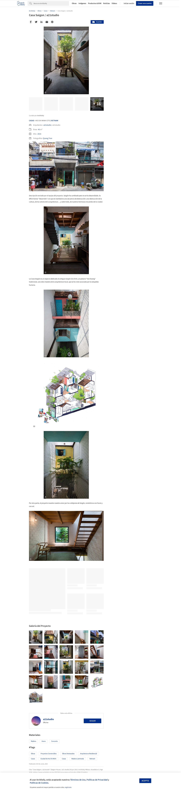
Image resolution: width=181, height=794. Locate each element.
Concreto (54, 741)
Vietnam (54, 120)
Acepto (145, 780)
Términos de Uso (77, 779)
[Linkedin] (41, 22)
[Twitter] (36, 22)
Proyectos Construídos (49, 753)
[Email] (47, 22)
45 (39, 129)
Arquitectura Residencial (88, 753)
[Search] (51, 3)
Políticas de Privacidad (97, 779)
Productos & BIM (94, 3)
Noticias (106, 3)
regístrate (68, 787)
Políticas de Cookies (39, 782)
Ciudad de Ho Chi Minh (48, 759)
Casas (31, 120)
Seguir (92, 721)
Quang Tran (47, 138)
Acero (44, 741)
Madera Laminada (77, 759)
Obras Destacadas (68, 753)
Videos (114, 3)
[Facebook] (30, 22)
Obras (74, 3)
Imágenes (82, 3)
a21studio (47, 125)
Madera (33, 741)
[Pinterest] (52, 22)
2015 (39, 134)
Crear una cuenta (144, 3)
